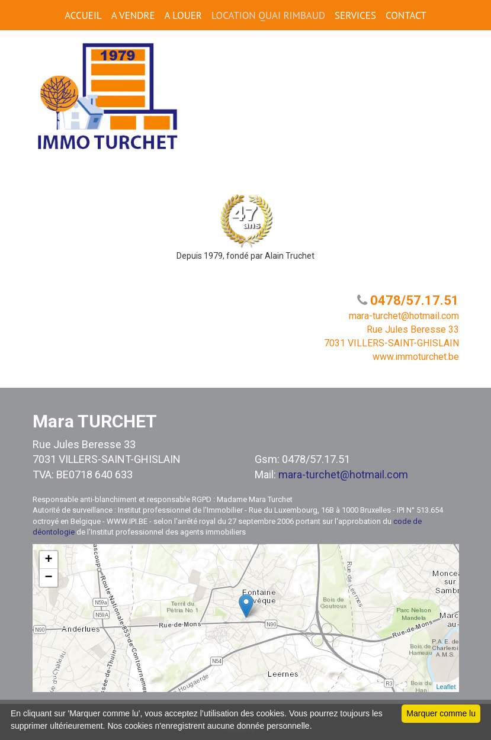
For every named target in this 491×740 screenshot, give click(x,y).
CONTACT (406, 15)
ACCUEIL (83, 15)
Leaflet (445, 686)
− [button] (48, 578)
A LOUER (183, 15)
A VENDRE (133, 15)
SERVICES (355, 15)
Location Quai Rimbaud (268, 15)
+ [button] (48, 560)
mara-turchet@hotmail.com (343, 474)
